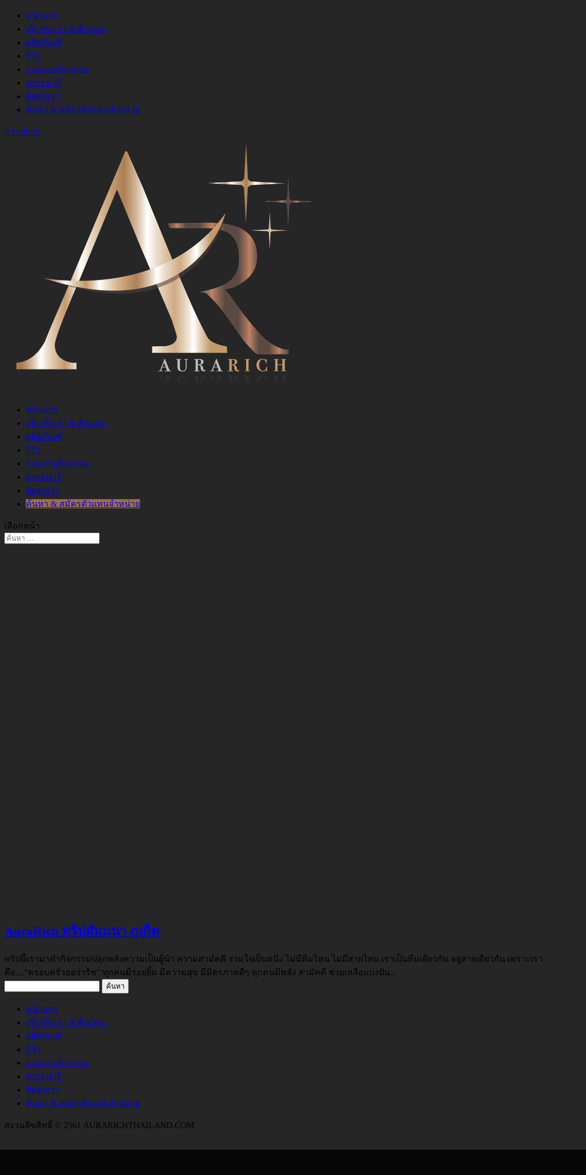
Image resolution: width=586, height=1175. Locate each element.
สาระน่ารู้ (43, 82)
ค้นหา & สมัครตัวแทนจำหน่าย (83, 109)
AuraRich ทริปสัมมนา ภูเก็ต (81, 931)
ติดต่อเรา (43, 96)
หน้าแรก (42, 15)
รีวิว (33, 55)
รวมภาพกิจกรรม (57, 69)
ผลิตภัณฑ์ (44, 42)
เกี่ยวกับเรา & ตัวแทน (65, 28)
